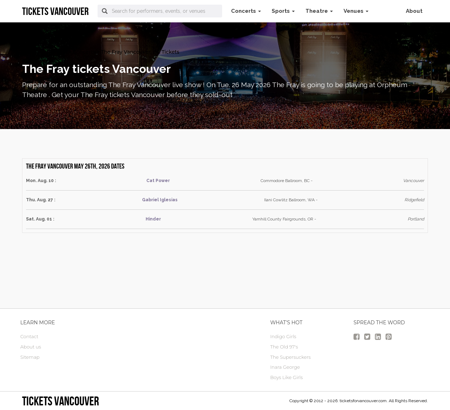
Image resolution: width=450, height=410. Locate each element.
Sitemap (30, 357)
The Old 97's (284, 347)
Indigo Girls (283, 336)
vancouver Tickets (44, 52)
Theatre (319, 11)
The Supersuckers (290, 357)
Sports (283, 11)
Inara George (285, 367)
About (414, 11)
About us (30, 347)
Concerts (246, 11)
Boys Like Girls (286, 377)
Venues (356, 11)
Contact (29, 336)
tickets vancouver (60, 401)
